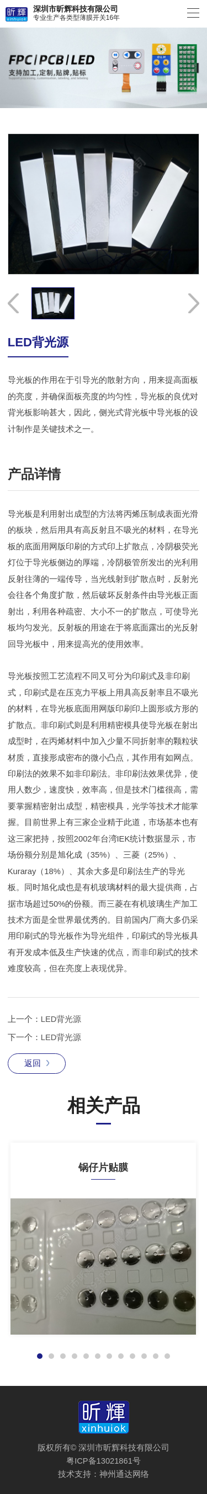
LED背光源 (61, 1019)
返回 (37, 1063)
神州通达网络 (124, 1474)
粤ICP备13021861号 (103, 1460)
